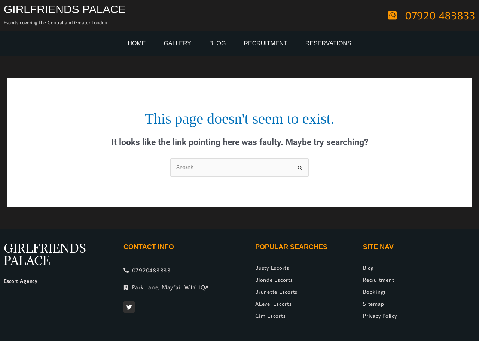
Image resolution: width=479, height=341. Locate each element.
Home (137, 43)
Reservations (328, 43)
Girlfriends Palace (65, 9)
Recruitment (265, 43)
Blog (217, 43)
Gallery (177, 43)
